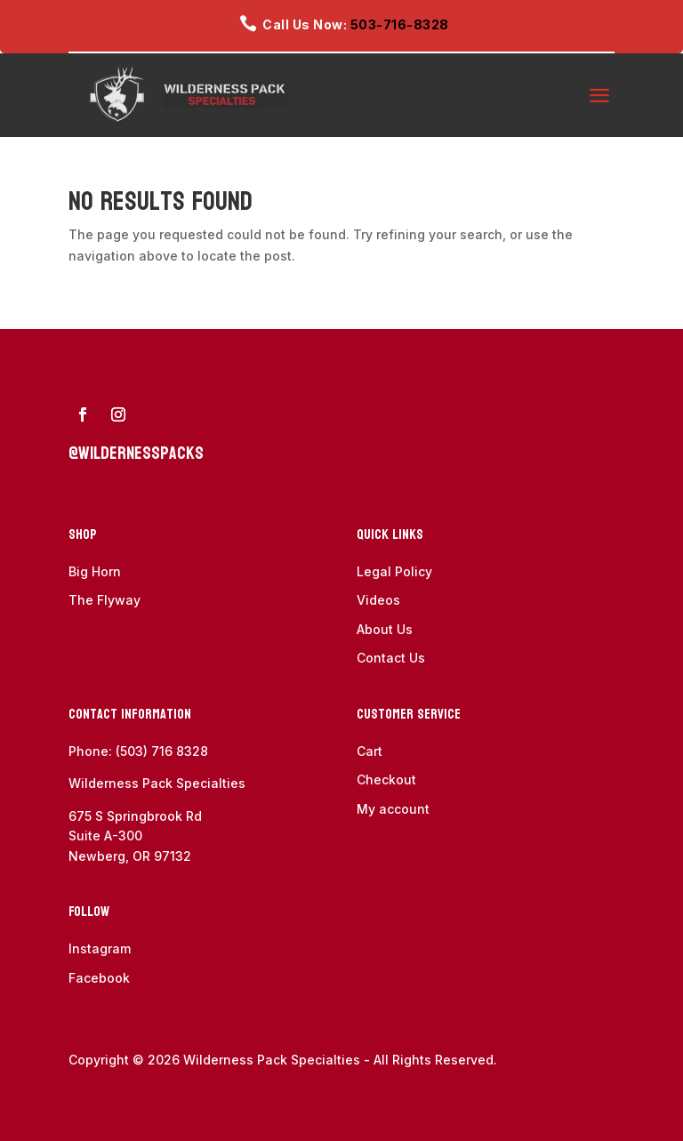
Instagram (99, 948)
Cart (369, 751)
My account (393, 808)
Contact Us (391, 657)
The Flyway (104, 599)
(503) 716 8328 (162, 751)
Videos (378, 599)
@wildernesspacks (136, 454)
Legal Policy (394, 571)
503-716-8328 (399, 24)
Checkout (386, 779)
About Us (385, 629)
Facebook (99, 977)
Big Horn (94, 571)
